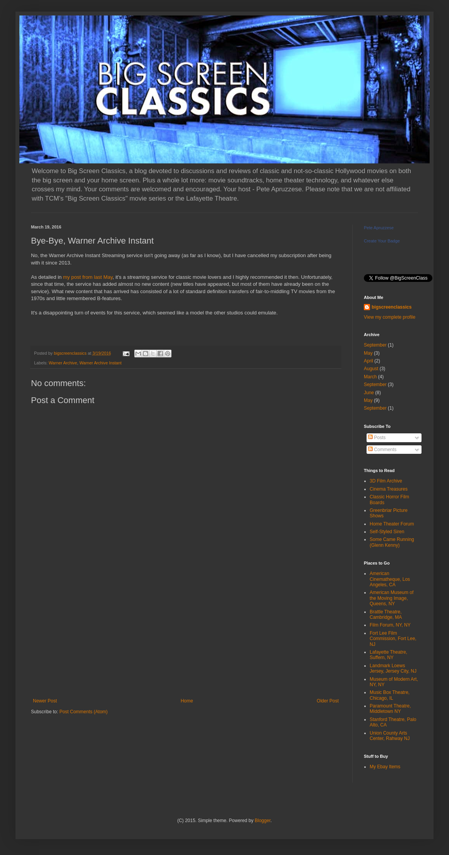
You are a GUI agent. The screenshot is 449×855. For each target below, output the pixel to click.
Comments (382, 449)
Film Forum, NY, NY (390, 625)
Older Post (328, 701)
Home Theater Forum (392, 524)
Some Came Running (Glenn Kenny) (392, 542)
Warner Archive (63, 363)
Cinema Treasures (389, 489)
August (371, 368)
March (370, 376)
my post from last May (88, 277)
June (369, 392)
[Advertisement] (186, 634)
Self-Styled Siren (387, 531)
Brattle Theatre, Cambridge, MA (386, 614)
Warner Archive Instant (100, 363)
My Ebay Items (385, 766)
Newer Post (45, 701)
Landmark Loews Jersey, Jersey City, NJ (393, 668)
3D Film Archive (386, 481)
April (368, 361)
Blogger (263, 820)
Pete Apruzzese (379, 227)
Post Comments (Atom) (83, 711)
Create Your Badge (382, 241)
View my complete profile (389, 317)
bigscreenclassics (391, 307)
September (375, 345)
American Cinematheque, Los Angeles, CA (390, 579)
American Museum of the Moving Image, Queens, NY (391, 598)
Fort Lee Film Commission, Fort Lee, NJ (393, 638)
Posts (377, 437)
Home (187, 701)
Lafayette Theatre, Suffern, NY (388, 654)
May (368, 353)
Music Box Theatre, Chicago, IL (390, 695)
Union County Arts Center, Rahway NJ (390, 735)
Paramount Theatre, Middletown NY (390, 708)
